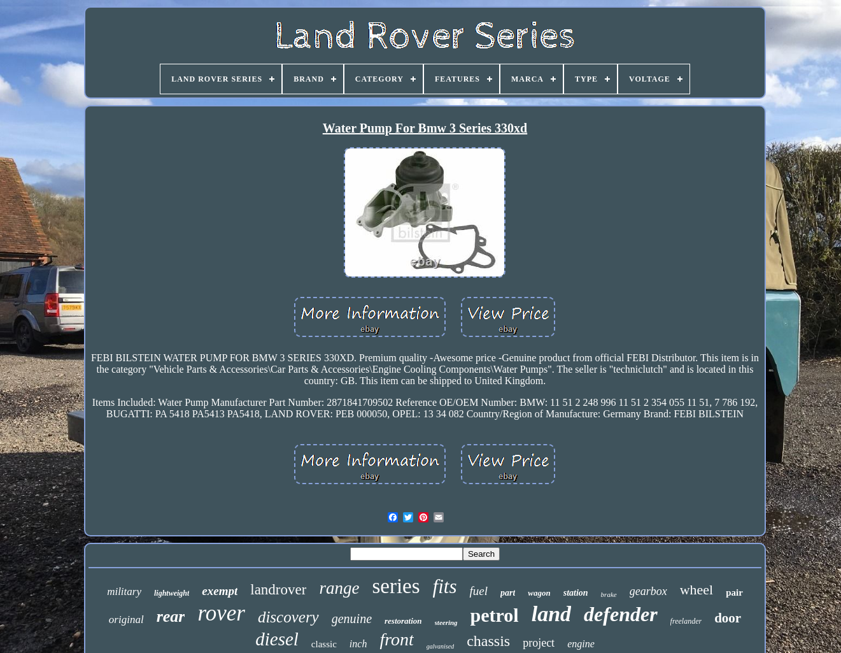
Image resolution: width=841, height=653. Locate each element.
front (396, 639)
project (539, 642)
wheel (697, 590)
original (126, 620)
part (507, 593)
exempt (219, 591)
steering (446, 622)
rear (171, 616)
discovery (288, 617)
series (396, 586)
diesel (277, 639)
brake (609, 594)
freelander (686, 621)
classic (324, 644)
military (124, 591)
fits (445, 586)
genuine (352, 619)
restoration (403, 621)
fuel (478, 591)
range (339, 588)
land (551, 614)
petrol (494, 615)
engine (581, 643)
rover (221, 613)
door (727, 618)
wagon (539, 593)
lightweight (171, 593)
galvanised (440, 646)
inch (358, 643)
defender (621, 614)
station (575, 593)
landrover (278, 590)
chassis (488, 641)
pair (734, 592)
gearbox (648, 591)
